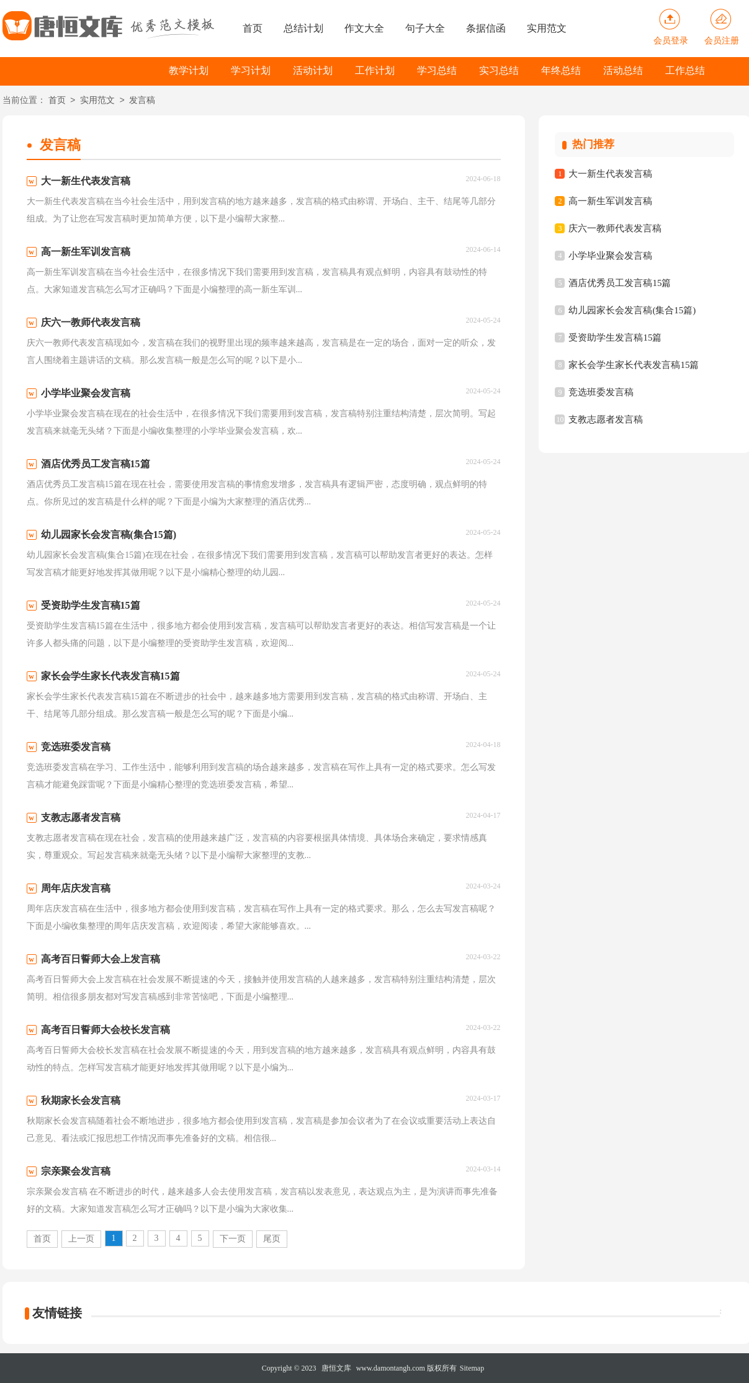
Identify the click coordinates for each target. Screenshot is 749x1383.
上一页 (81, 1238)
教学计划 (189, 70)
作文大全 (364, 28)
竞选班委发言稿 (601, 392)
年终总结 (561, 70)
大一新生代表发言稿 (610, 174)
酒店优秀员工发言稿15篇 (619, 283)
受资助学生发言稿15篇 (615, 337)
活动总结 (623, 70)
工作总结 (685, 70)
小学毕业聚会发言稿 (610, 256)
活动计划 (313, 70)
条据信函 (486, 28)
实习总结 (499, 70)
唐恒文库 (336, 1368)
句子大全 (425, 28)
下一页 (233, 1238)
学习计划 (251, 70)
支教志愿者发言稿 (605, 419)
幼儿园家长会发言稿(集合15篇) (632, 310)
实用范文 (547, 28)
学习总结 (437, 70)
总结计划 (303, 28)
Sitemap (472, 1368)
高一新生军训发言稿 (610, 201)
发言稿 (142, 100)
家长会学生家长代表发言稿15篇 (633, 365)
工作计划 (375, 70)
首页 (252, 28)
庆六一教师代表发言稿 (615, 228)
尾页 (271, 1238)
